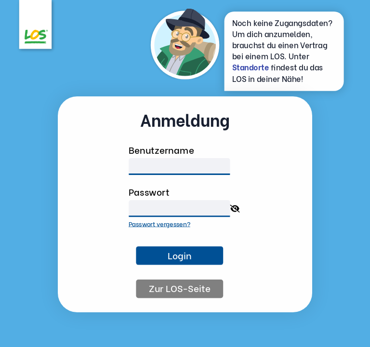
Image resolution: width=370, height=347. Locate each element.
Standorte (250, 66)
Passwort (149, 191)
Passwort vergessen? (159, 223)
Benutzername (161, 149)
